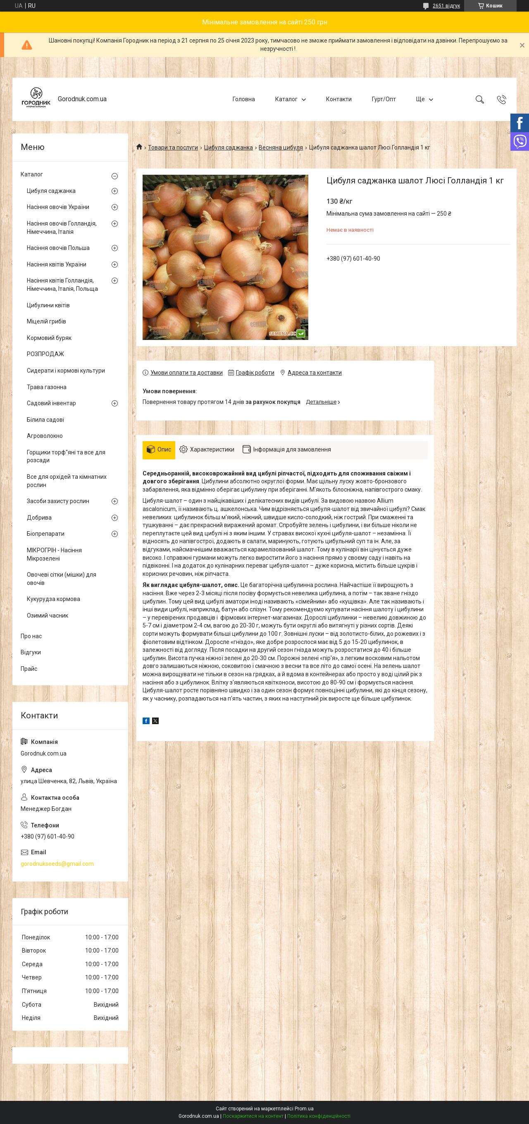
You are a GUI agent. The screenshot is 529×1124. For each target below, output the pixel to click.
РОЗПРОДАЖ (45, 354)
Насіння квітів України (56, 264)
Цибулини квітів (48, 305)
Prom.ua (304, 1109)
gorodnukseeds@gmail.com (57, 863)
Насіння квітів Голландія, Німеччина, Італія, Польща (62, 284)
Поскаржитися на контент (253, 1116)
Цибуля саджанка (228, 147)
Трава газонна (47, 387)
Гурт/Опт (384, 99)
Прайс (29, 668)
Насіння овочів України (58, 207)
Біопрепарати (45, 533)
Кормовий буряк (49, 338)
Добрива (39, 517)
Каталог (286, 99)
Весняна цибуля (281, 147)
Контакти (339, 99)
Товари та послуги (173, 147)
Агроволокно (45, 435)
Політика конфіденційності (318, 1116)
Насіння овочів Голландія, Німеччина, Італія (62, 227)
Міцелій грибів (46, 321)
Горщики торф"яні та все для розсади (66, 456)
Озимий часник (47, 615)
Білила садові (45, 419)
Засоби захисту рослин (58, 501)
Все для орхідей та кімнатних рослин (67, 480)
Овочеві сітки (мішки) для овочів (61, 578)
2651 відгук (446, 6)
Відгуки (31, 652)
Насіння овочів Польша (58, 248)
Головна (244, 99)
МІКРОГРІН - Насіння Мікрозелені (54, 554)
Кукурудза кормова (53, 599)
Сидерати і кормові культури (66, 370)
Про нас (31, 636)
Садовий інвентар (51, 403)
